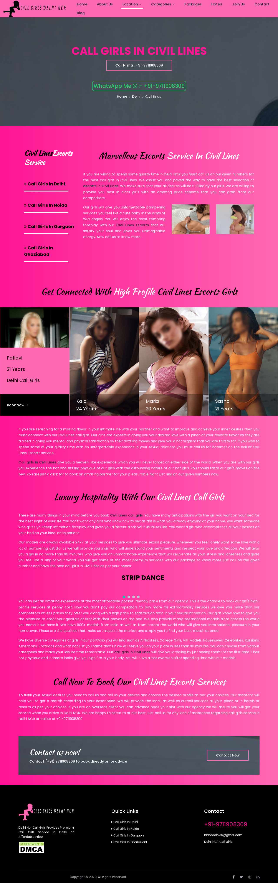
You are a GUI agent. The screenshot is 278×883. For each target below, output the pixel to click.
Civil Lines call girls (126, 515)
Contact (262, 4)
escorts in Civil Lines (101, 185)
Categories (161, 4)
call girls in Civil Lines (132, 652)
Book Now (18, 405)
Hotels (217, 4)
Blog (81, 12)
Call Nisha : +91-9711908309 (139, 65)
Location (130, 4)
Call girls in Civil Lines (37, 462)
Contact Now (228, 755)
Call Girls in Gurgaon (127, 835)
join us (238, 4)
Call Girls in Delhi (124, 822)
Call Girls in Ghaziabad (129, 842)
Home (82, 4)
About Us (105, 4)
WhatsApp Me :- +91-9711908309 (139, 86)
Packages (193, 4)
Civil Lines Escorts (132, 225)
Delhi (136, 96)
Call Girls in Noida (125, 828)
